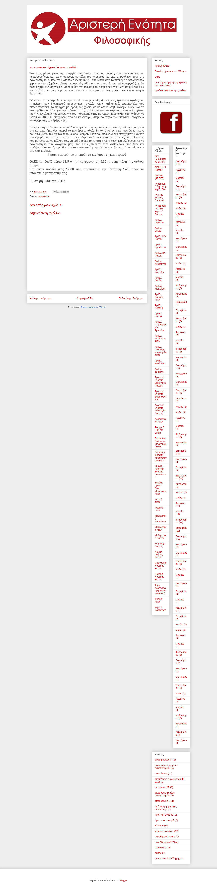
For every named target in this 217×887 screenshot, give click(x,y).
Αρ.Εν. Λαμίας (158, 279)
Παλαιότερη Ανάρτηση (131, 298)
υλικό (157, 76)
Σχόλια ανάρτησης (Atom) (93, 307)
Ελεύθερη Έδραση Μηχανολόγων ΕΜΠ (161, 456)
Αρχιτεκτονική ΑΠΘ (161, 420)
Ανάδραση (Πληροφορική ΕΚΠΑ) (161, 186)
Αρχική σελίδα (85, 298)
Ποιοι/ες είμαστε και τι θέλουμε (170, 71)
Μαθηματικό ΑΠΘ (160, 528)
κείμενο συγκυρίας (164, 831)
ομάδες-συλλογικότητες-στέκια (170, 90)
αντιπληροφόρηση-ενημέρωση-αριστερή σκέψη (171, 83)
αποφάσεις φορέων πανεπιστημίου (165, 794)
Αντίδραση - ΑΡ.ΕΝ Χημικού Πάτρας (160, 209)
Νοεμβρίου (181, 238)
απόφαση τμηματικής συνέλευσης (166, 808)
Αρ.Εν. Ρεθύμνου (160, 362)
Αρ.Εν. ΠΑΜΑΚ (159, 306)
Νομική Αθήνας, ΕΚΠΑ (159, 555)
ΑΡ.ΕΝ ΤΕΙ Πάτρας (160, 168)
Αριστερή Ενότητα (164, 814)
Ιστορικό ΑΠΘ (159, 509)
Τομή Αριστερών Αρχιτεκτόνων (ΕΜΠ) (160, 589)
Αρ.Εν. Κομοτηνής (160, 262)
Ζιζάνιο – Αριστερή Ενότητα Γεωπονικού (160, 471)
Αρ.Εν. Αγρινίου (159, 221)
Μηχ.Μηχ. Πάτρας (160, 545)
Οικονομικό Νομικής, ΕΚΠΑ (160, 566)
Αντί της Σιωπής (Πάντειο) (159, 197)
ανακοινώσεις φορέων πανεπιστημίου (166, 766)
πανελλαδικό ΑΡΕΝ (165, 842)
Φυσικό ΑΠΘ (158, 600)
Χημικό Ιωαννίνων (160, 608)
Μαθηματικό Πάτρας (160, 536)
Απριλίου (180, 169)
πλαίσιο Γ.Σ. (161, 847)
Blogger (123, 880)
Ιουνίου (179, 202)
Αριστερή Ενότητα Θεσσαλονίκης (160, 395)
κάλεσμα (159, 825)
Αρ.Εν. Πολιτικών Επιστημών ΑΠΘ (161, 350)
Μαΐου (179, 208)
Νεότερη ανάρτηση (40, 298)
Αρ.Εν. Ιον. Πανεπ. (160, 254)
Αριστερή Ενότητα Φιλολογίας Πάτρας (160, 409)
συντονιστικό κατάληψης (167, 858)
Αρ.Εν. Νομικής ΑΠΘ (159, 297)
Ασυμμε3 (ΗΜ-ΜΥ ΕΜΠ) (159, 430)
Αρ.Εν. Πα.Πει (158, 315)
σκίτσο (158, 853)
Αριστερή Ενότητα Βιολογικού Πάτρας (160, 381)
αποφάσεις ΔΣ (162, 787)
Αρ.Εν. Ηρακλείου (160, 246)
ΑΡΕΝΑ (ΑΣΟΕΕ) (159, 177)
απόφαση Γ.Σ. (162, 801)
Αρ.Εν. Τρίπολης (160, 370)
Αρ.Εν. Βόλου (158, 229)
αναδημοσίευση (163, 759)
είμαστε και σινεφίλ (164, 820)
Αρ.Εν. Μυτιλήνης (160, 287)
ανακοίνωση (43, 196)
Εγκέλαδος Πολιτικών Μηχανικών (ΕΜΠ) (160, 442)
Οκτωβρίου (181, 246)
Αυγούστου (181, 398)
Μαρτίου (180, 178)
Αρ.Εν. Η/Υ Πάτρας (160, 237)
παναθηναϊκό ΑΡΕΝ (165, 836)
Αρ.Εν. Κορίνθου (160, 271)
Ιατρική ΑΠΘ (158, 500)
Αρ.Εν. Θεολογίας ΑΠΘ (160, 338)
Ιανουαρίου (181, 293)
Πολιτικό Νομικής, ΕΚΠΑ (159, 577)
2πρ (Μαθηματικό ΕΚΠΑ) (160, 159)
